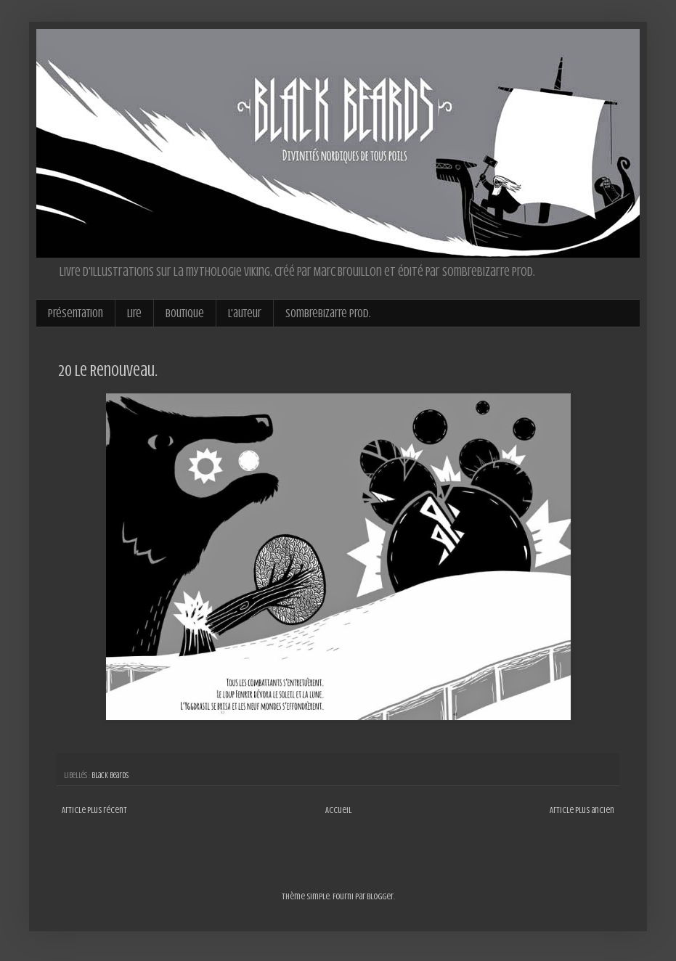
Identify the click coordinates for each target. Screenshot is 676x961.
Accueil (338, 810)
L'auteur (244, 313)
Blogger (380, 896)
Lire (134, 313)
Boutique (185, 313)
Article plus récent (94, 810)
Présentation (75, 313)
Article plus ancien (582, 810)
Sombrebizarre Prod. (327, 313)
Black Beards (110, 775)
